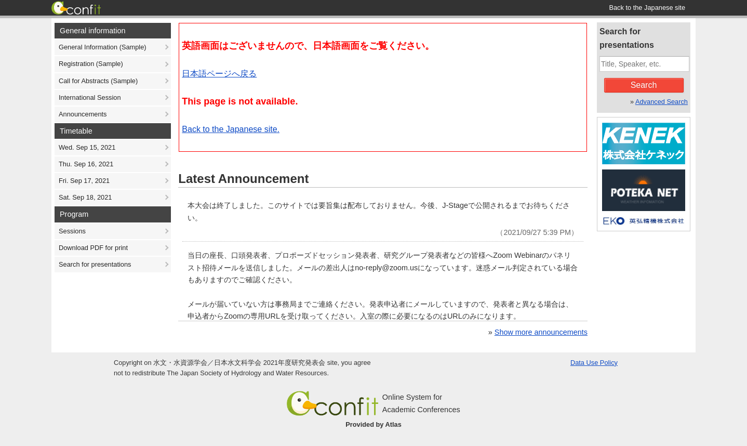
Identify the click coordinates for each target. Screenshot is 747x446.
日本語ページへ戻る (219, 73)
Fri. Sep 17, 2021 (84, 181)
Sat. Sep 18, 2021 (85, 197)
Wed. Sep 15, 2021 (87, 147)
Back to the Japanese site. (230, 129)
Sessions (72, 231)
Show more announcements (541, 332)
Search (644, 85)
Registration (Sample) (91, 64)
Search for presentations (95, 264)
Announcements (82, 114)
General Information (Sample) (102, 47)
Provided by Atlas (373, 424)
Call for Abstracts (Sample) (98, 81)
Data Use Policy (594, 362)
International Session (90, 97)
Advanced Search (661, 102)
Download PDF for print (93, 248)
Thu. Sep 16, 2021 (86, 164)
